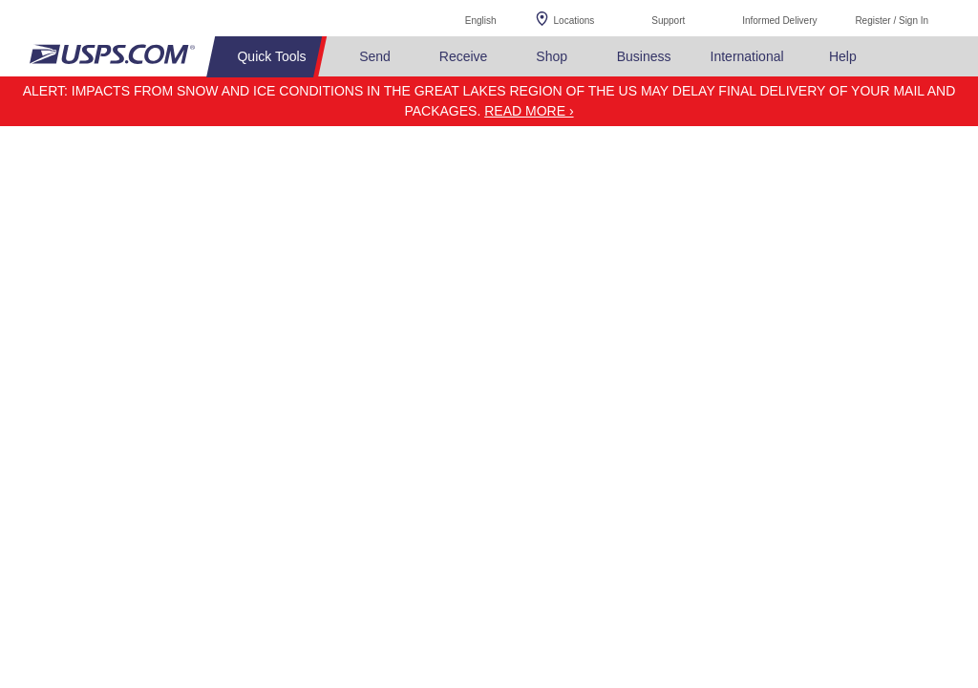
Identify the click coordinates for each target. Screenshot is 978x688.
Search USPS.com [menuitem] (907, 56)
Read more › (528, 110)
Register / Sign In (891, 20)
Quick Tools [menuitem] (271, 56)
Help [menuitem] (843, 56)
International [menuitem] (747, 56)
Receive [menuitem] (463, 56)
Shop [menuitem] (551, 56)
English (461, 17)
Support (668, 20)
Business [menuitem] (644, 56)
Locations (574, 20)
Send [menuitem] (375, 56)
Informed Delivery (779, 20)
